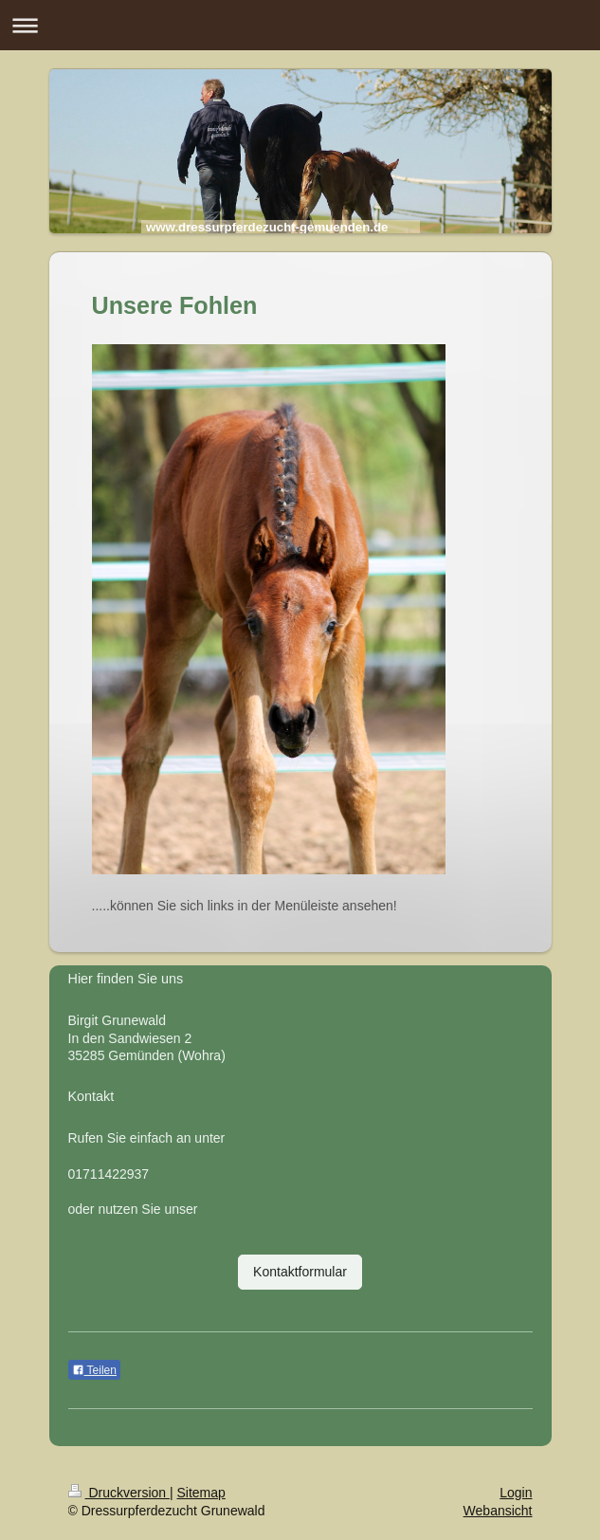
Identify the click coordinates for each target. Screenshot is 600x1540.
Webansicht (498, 1510)
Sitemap (201, 1492)
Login (516, 1492)
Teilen (94, 1370)
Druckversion (119, 1492)
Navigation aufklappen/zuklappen (300, 25)
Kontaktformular (300, 1271)
